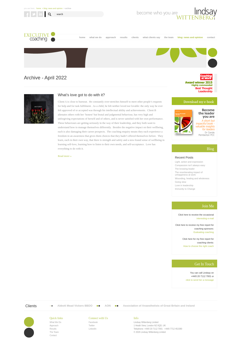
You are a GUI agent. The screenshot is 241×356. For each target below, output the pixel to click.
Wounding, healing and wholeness (192, 178)
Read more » (64, 155)
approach (111, 37)
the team (168, 37)
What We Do (55, 322)
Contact (53, 335)
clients (135, 37)
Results (53, 329)
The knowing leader (185, 169)
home (82, 37)
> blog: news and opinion (52, 8)
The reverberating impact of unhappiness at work (189, 173)
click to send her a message (200, 280)
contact (211, 37)
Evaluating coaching (204, 232)
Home (38, 8)
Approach (54, 325)
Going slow (180, 182)
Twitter (92, 325)
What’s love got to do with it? (81, 95)
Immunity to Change (185, 189)
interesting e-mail (205, 218)
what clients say (151, 37)
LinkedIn (92, 329)
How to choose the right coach (198, 246)
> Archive (67, 8)
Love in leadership (184, 185)
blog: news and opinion (190, 37)
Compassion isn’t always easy (190, 165)
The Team (54, 332)
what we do (95, 37)
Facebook (93, 322)
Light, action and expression (189, 162)
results (123, 37)
